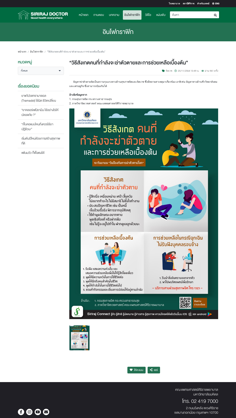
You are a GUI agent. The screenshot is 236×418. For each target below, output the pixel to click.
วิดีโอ (148, 14)
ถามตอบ (98, 14)
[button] (41, 71)
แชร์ (154, 370)
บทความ (114, 14)
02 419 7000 (204, 401)
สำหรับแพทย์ (203, 3)
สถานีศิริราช (188, 3)
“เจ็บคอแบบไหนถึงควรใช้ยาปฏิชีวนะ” (37, 127)
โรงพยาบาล (174, 3)
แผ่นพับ (160, 14)
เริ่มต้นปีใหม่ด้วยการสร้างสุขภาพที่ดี (40, 141)
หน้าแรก (83, 14)
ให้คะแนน (136, 370)
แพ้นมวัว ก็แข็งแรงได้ (32, 152)
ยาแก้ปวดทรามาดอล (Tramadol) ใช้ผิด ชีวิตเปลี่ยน (38, 98)
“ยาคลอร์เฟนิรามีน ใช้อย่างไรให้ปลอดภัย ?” (39, 112)
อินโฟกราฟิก (132, 14)
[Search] (191, 14)
